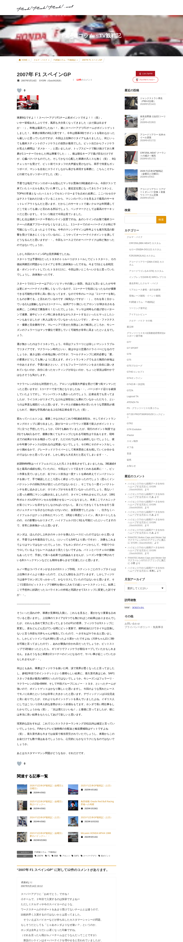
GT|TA (130, 390)
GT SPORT (132, 348)
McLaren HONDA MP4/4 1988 (96, 833)
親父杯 (130, 326)
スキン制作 (132, 441)
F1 (49, 856)
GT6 (129, 353)
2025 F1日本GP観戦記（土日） (97, 785)
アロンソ (66, 856)
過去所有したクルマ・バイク (143, 283)
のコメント (84, 79)
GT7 (129, 342)
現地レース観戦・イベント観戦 (145, 295)
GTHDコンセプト (135, 371)
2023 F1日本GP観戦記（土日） (97, 817)
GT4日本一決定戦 (136, 384)
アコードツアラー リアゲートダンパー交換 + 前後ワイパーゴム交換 (153, 192)
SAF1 (76, 856)
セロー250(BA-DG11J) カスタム (145, 249)
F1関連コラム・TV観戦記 (46, 852)
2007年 (40, 856)
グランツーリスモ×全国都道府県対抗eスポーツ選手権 (146, 334)
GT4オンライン (134, 378)
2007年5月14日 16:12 (32, 886)
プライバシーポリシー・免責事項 (144, 627)
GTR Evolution (134, 429)
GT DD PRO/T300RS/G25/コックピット (146, 415)
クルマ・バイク (135, 237)
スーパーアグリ (90, 856)
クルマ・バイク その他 (140, 320)
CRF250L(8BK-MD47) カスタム (145, 243)
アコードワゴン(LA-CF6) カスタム (146, 271)
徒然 (129, 459)
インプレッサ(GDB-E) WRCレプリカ (147, 277)
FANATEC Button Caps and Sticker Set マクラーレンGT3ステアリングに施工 (147, 538)
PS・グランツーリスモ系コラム (143, 408)
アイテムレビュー (138, 314)
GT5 (129, 359)
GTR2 (130, 423)
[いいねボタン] (19, 90)
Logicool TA (133, 396)
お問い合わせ (132, 623)
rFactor (130, 435)
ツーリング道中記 (138, 308)
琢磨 (56, 856)
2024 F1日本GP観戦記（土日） (45, 817)
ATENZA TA (133, 402)
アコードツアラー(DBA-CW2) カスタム (146, 263)
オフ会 (130, 447)
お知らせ (131, 466)
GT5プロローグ (134, 365)
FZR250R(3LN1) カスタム (142, 255)
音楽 (129, 453)
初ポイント (106, 856)
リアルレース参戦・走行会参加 (145, 289)
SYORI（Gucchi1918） (142, 543)
